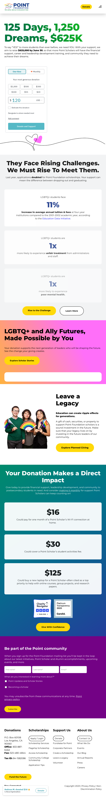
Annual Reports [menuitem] (85, 758)
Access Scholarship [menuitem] (38, 753)
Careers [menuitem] (81, 767)
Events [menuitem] (80, 748)
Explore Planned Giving (74, 447)
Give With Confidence (53, 629)
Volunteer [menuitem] (58, 763)
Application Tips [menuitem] (36, 765)
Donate (86, 7)
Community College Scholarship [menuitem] (39, 759)
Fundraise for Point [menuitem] (62, 743)
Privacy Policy (88, 786)
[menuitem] (37, 738)
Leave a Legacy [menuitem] (60, 758)
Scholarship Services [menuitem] (39, 743)
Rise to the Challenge (39, 312)
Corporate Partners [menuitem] (62, 748)
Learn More (72, 313)
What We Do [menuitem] (83, 743)
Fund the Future (17, 777)
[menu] (100, 6)
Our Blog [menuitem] (81, 753)
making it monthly (69, 490)
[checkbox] (46, 685)
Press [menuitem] (80, 763)
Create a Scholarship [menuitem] (63, 753)
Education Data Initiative (56, 220)
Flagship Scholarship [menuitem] (39, 748)
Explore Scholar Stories (22, 362)
